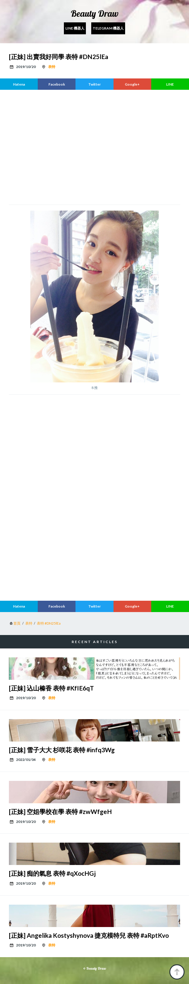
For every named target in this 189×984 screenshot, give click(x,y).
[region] (94, 146)
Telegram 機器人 (108, 28)
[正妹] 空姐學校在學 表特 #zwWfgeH (60, 811)
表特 (51, 66)
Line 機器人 (74, 28)
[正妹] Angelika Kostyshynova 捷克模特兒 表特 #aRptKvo (89, 935)
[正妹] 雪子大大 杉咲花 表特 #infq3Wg (62, 749)
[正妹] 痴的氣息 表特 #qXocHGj (52, 873)
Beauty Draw (95, 13)
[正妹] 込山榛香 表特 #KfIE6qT (51, 688)
